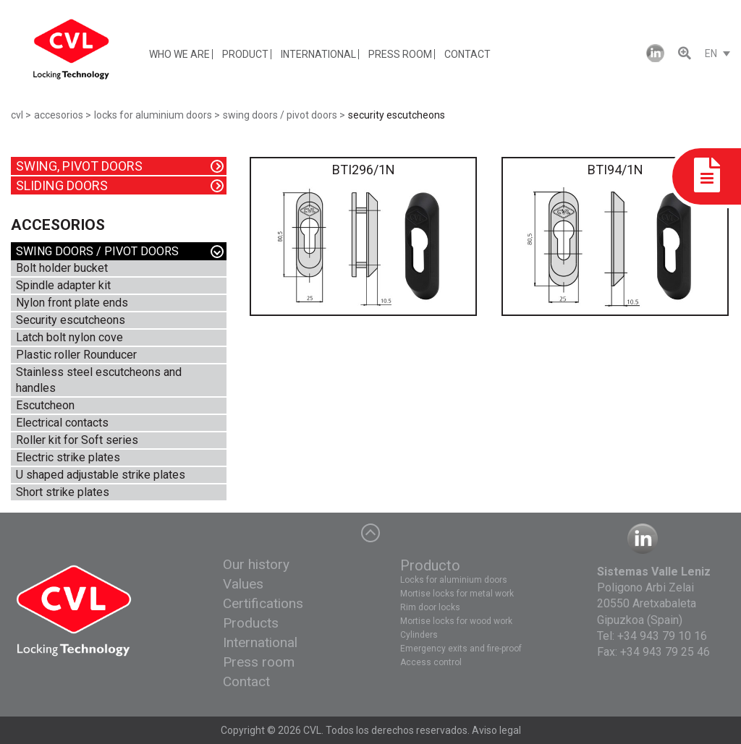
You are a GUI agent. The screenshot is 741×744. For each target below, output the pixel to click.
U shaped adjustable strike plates (100, 475)
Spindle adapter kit (63, 285)
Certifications (263, 603)
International (260, 642)
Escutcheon (45, 405)
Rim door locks (430, 607)
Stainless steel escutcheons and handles (99, 380)
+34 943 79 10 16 (662, 636)
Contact (246, 681)
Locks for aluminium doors (453, 580)
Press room (259, 662)
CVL (312, 730)
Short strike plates (62, 492)
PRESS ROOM (400, 54)
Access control (431, 662)
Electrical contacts (62, 422)
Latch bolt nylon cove (69, 337)
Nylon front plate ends (72, 302)
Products (251, 623)
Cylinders (419, 635)
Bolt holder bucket (62, 268)
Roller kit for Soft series (77, 440)
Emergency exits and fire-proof (461, 648)
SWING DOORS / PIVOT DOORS (97, 251)
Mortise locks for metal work (457, 594)
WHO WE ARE (179, 54)
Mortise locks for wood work (456, 621)
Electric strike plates (68, 457)
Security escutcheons (70, 320)
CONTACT (467, 54)
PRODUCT (245, 54)
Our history (256, 564)
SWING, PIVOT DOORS (79, 166)
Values (243, 584)
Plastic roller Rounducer (76, 355)
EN (711, 53)
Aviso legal (496, 730)
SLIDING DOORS (62, 185)
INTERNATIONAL (318, 54)
